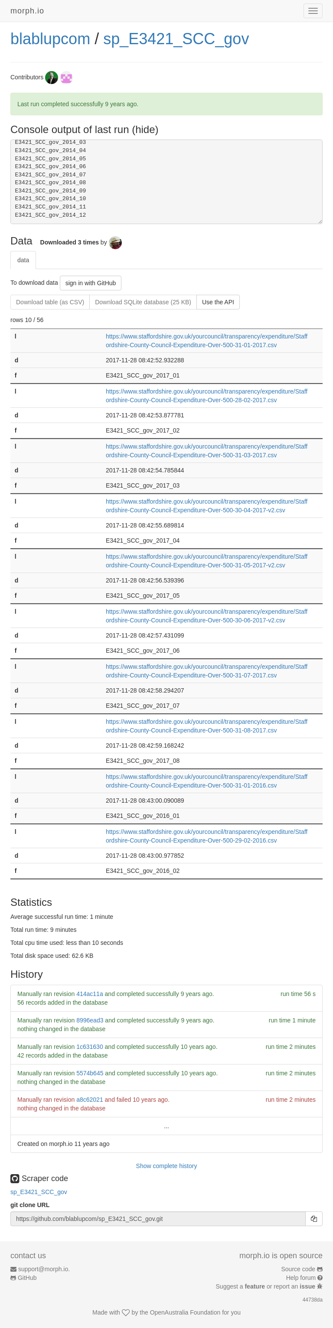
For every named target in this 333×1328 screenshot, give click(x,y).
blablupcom (50, 39)
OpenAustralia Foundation (185, 1312)
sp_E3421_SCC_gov (176, 39)
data (23, 260)
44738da (313, 1300)
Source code (298, 1269)
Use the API (218, 302)
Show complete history (166, 1165)
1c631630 (89, 1046)
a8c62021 (89, 1099)
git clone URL (29, 1204)
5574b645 (89, 1073)
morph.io (27, 11)
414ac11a (89, 993)
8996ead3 (89, 1020)
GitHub (27, 1277)
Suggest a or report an (266, 1286)
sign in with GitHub (90, 283)
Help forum (301, 1277)
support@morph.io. (44, 1269)
